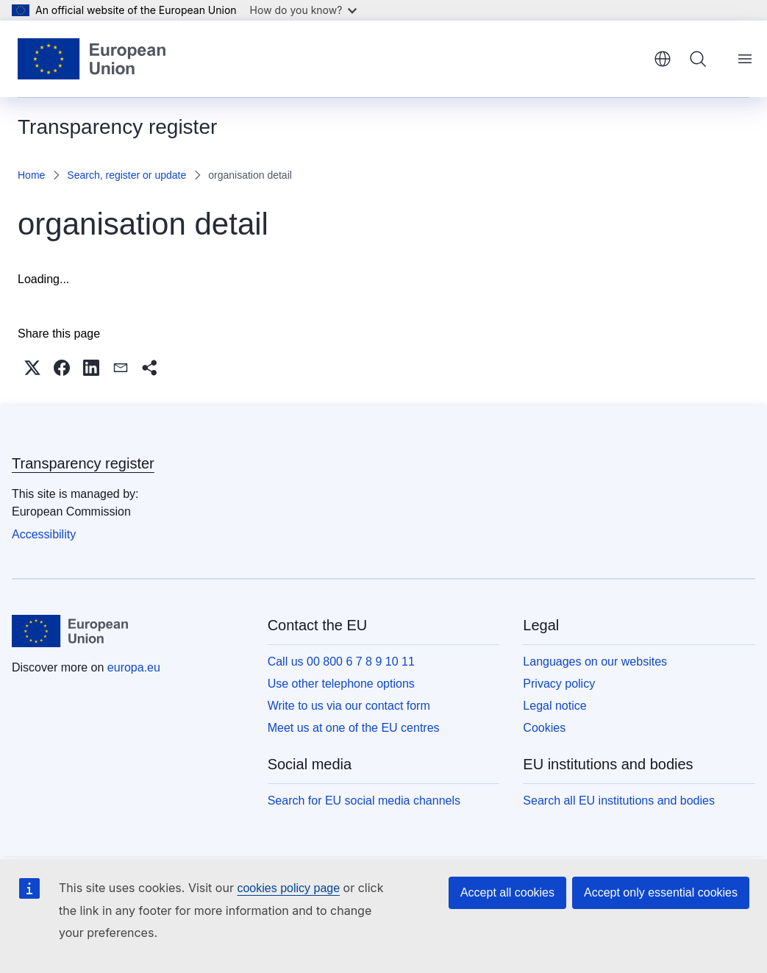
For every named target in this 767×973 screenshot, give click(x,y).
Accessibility (44, 534)
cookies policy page (288, 888)
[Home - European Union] (91, 58)
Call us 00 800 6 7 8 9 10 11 (341, 661)
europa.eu (133, 667)
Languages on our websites (595, 661)
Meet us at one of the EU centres (354, 727)
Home (31, 175)
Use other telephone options (341, 683)
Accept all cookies (507, 892)
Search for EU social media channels (364, 800)
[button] (32, 367)
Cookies (544, 727)
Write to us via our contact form (349, 705)
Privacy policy (559, 683)
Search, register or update (126, 175)
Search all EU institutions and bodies (619, 800)
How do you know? (303, 10)
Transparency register (83, 463)
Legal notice (554, 705)
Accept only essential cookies (661, 892)
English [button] (662, 59)
